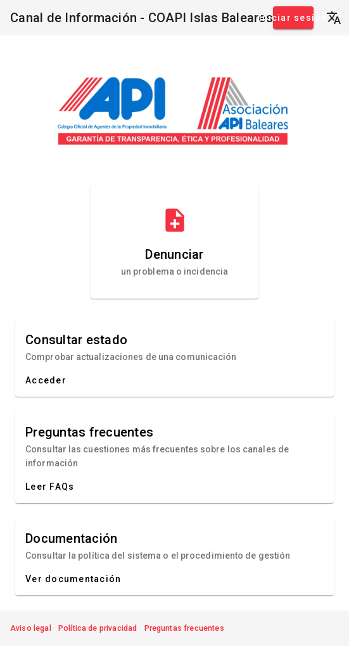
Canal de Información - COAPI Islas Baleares (141, 17)
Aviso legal (30, 628)
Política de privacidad (97, 628)
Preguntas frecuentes (184, 628)
